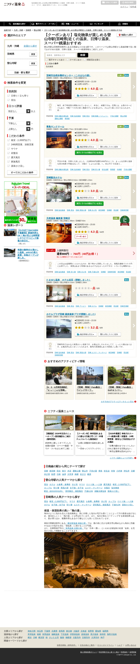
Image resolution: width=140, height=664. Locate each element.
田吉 (59, 471)
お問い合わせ (130, 645)
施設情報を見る (86, 95)
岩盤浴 (14, 153)
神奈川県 (32, 631)
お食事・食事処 (63, 484)
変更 (33, 54)
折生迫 (107, 471)
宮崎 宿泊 (85, 116)
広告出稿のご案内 (87, 645)
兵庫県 (54, 631)
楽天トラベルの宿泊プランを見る (89, 153)
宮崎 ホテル (92, 306)
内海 (113, 471)
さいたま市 (54, 637)
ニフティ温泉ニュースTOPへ (122, 458)
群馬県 (62, 631)
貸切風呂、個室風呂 (74, 491)
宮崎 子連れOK (93, 272)
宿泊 (46, 484)
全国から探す (30, 46)
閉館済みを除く (94, 60)
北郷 (133, 471)
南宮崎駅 (101, 210)
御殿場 (68, 637)
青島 (100, 471)
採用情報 (133, 652)
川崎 (35, 637)
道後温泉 (85, 634)
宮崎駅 (109, 210)
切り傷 (56, 488)
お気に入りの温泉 (110, 3)
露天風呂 (107, 484)
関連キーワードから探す (15, 641)
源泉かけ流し (113, 491)
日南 (59, 474)
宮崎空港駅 (124, 306)
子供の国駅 (114, 116)
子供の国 (93, 471)
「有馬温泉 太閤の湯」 (74, 528)
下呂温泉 (65, 634)
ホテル (52, 484)
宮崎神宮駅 (124, 210)
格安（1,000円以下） (122, 484)
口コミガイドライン (105, 645)
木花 (69, 471)
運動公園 (77, 471)
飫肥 (53, 474)
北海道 (84, 631)
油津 (64, 474)
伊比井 (127, 471)
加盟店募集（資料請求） (67, 645)
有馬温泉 (46, 634)
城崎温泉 (55, 634)
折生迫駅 (105, 169)
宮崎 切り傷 (95, 169)
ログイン (124, 7)
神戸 (102, 637)
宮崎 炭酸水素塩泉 (61, 116)
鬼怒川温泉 (112, 634)
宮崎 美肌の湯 (81, 210)
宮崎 (46, 471)
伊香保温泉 (75, 634)
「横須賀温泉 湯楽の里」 (77, 523)
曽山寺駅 (123, 116)
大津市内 (95, 637)
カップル (48, 488)
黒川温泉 (94, 634)
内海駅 (119, 169)
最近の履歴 (128, 3)
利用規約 (124, 652)
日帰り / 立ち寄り (20, 96)
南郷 (77, 474)
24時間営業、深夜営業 (22, 144)
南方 (64, 471)
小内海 (119, 471)
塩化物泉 (115, 488)
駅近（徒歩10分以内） (54, 491)
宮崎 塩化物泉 (75, 116)
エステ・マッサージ (94, 488)
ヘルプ (119, 645)
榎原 (89, 474)
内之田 (47, 474)
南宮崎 (52, 471)
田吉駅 (116, 210)
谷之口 (83, 474)
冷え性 (75, 484)
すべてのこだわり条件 (22, 172)
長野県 (91, 631)
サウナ (82, 484)
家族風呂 (15, 161)
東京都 (69, 631)
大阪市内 (77, 637)
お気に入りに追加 (110, 95)
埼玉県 (40, 631)
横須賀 (41, 637)
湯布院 (103, 634)
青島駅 (67, 119)
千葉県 (47, 631)
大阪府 (76, 631)
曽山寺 (85, 471)
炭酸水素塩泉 (100, 491)
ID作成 (133, 7)
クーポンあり (75, 60)
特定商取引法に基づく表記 (109, 652)
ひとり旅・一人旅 (94, 484)
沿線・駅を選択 (22, 72)
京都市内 (86, 637)
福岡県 (105, 631)
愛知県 (98, 631)
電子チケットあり (56, 60)
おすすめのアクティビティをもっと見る (117, 402)
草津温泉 (32, 634)
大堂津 (70, 474)
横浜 (30, 637)
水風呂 (107, 488)
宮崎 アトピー (81, 306)
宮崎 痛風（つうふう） (100, 116)
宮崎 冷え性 (92, 210)
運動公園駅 (59, 119)
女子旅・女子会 (77, 488)
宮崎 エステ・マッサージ (97, 353)
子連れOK (88, 491)
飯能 (62, 637)
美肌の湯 (64, 488)
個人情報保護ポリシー (88, 652)
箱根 (39, 634)
